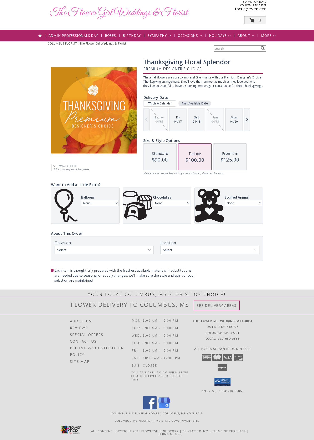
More (268, 35)
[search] (262, 48)
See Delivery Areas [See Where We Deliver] (217, 305)
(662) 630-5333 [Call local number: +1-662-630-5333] (256, 9)
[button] (255, 20)
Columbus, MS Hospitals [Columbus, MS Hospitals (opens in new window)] (183, 413)
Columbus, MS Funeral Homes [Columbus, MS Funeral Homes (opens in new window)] (135, 413)
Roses (110, 35)
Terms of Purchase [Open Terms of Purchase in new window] (229, 431)
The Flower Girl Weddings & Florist (119, 12)
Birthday (132, 35)
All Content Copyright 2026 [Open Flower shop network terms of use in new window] (115, 431)
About (246, 35)
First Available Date (195, 103)
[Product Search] (236, 48)
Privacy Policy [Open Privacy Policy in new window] (195, 431)
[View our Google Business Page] (164, 408)
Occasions (190, 35)
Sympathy (160, 35)
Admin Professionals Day (73, 35)
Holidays (220, 35)
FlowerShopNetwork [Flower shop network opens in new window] (160, 431)
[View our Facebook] (150, 408)
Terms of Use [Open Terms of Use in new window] (170, 433)
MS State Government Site (177, 420)
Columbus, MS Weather (133, 420)
